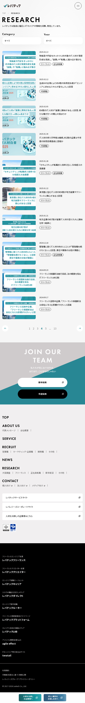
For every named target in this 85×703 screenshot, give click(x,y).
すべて (7, 40)
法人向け (21, 485)
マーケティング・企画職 (23, 451)
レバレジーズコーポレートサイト (19, 506)
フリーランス (20, 472)
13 (54, 328)
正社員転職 (36, 472)
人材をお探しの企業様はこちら (19, 516)
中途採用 (42, 393)
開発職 (41, 451)
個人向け (6, 485)
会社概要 (24, 430)
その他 (51, 451)
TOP (4, 13)
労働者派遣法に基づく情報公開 (14, 674)
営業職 (5, 451)
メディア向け (37, 485)
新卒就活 (50, 472)
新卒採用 (42, 382)
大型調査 (6, 472)
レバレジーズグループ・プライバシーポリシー (18, 679)
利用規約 (5, 670)
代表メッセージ (9, 430)
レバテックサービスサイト (17, 497)
